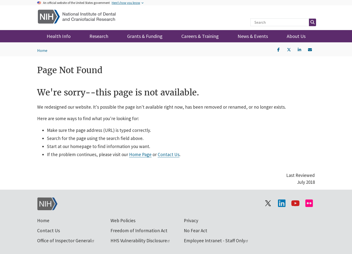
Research (98, 36)
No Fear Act (195, 230)
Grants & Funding (145, 36)
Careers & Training (200, 36)
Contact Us (168, 154)
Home (42, 50)
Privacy (191, 220)
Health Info (59, 36)
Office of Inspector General (66, 240)
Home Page (140, 154)
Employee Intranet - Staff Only (216, 240)
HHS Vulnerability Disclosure (140, 240)
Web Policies (122, 220)
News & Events (253, 36)
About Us (296, 36)
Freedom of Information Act (138, 230)
